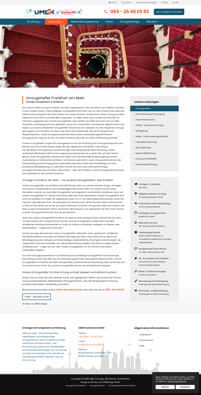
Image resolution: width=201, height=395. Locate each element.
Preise (109, 21)
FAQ (175, 2)
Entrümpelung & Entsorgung (150, 114)
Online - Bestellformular (36, 296)
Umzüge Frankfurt (97, 385)
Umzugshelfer (143, 108)
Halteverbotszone (145, 119)
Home (113, 2)
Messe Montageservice (85, 21)
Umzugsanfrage (129, 21)
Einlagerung (142, 130)
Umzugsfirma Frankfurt (75, 385)
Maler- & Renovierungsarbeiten (152, 136)
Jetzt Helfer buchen (56, 71)
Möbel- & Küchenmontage (150, 125)
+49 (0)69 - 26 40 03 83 (90, 336)
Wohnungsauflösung (146, 164)
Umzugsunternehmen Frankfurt (122, 385)
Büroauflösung (143, 147)
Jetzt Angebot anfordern (169, 11)
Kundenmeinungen (146, 2)
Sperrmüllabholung (145, 153)
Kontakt (126, 2)
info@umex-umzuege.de (91, 344)
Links (164, 2)
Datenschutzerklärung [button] (176, 381)
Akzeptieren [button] (185, 387)
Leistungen (55, 21)
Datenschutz (146, 340)
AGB (142, 345)
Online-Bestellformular (69, 289)
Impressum (145, 334)
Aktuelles (151, 21)
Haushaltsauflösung (146, 141)
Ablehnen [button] (165, 387)
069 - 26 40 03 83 (126, 11)
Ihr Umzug (33, 21)
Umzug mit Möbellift (146, 158)
